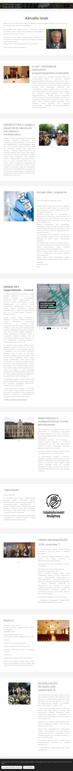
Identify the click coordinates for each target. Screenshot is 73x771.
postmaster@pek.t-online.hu (55, 1)
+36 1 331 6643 (67, 1)
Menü (67, 5)
